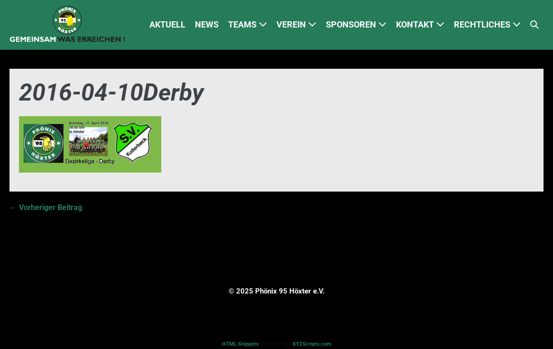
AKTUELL (167, 24)
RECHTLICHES (487, 24)
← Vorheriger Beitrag (45, 207)
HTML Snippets (240, 344)
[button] (534, 25)
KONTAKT (420, 24)
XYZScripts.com (312, 344)
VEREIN (296, 24)
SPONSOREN (356, 24)
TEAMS (247, 24)
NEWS (207, 24)
